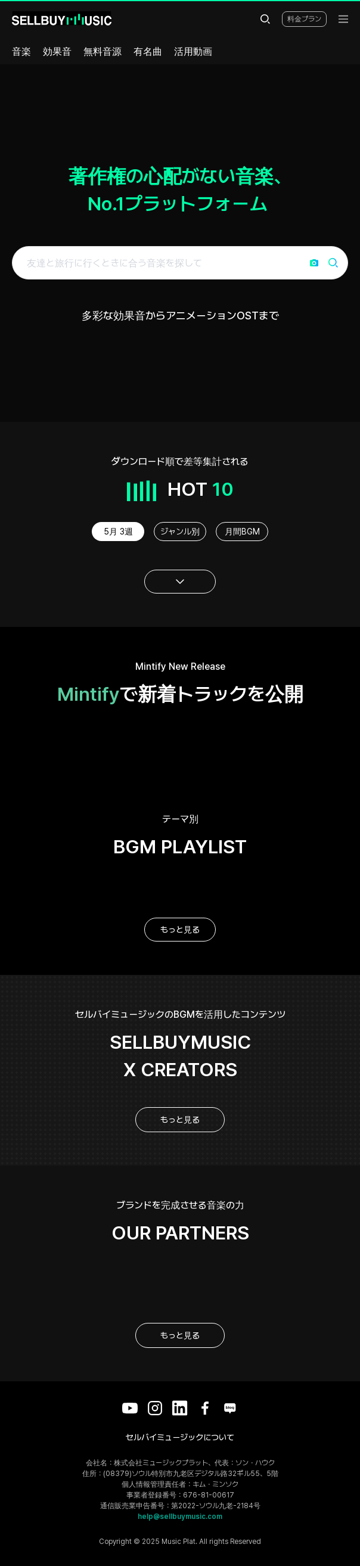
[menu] (343, 19)
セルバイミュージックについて (180, 1437)
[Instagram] (155, 1408)
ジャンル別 (180, 531)
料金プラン (304, 19)
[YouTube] (130, 1408)
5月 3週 (118, 531)
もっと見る (180, 929)
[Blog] (230, 1408)
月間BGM (242, 531)
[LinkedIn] (180, 1408)
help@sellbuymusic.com (180, 1516)
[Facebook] (205, 1408)
